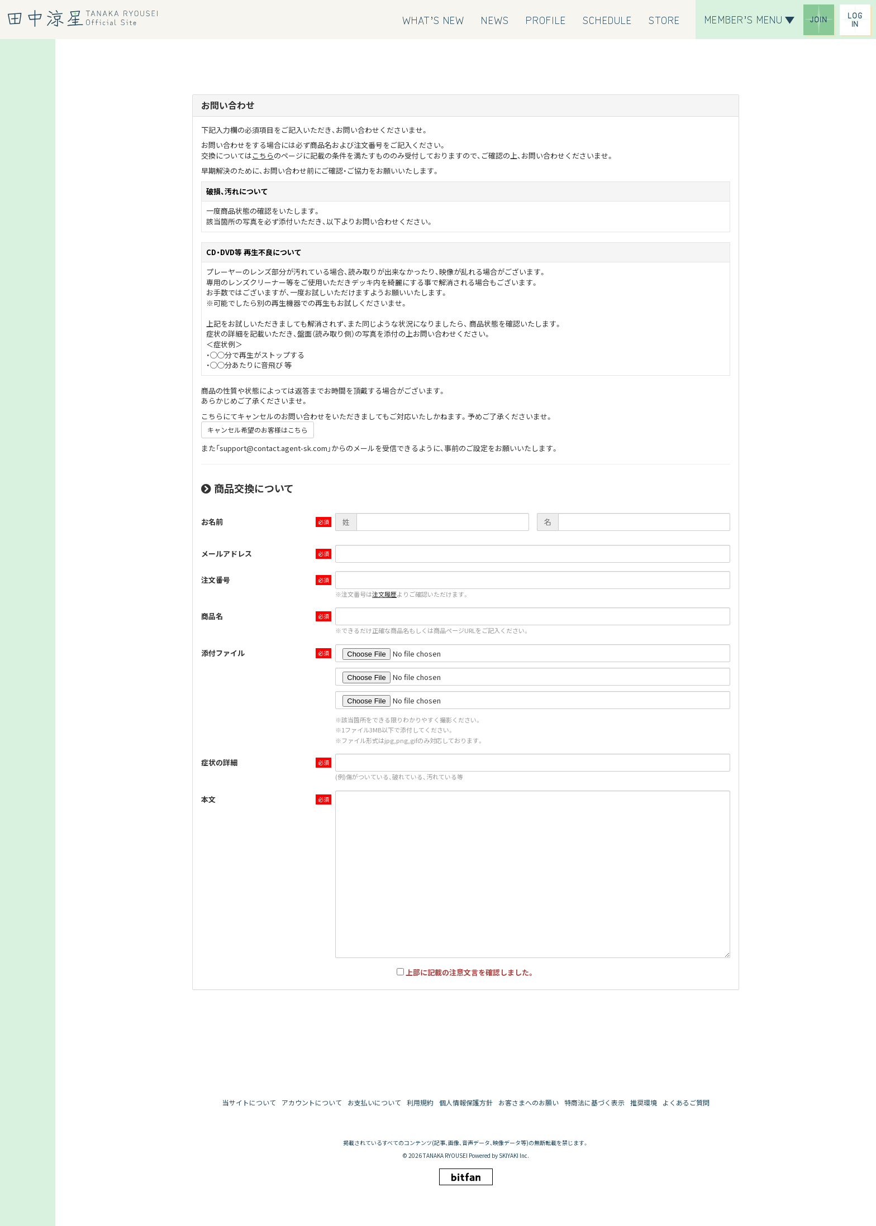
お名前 (212, 521)
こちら (263, 155)
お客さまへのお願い (528, 1102)
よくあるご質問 (686, 1102)
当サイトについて (249, 1102)
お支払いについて (374, 1102)
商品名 (212, 616)
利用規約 (420, 1102)
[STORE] (664, 19)
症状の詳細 (219, 762)
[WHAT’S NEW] (433, 19)
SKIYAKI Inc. (514, 1155)
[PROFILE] (546, 19)
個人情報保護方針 (466, 1102)
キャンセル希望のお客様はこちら (257, 429)
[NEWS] (495, 19)
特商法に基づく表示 (594, 1102)
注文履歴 (384, 594)
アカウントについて (312, 1102)
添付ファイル (223, 653)
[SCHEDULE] (607, 19)
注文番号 (215, 579)
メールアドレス (226, 553)
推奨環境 (643, 1102)
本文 (208, 799)
